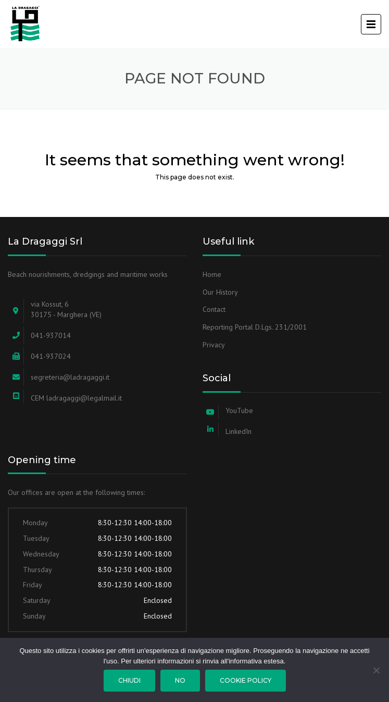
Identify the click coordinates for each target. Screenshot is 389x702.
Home (212, 274)
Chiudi (129, 680)
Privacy (214, 344)
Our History (220, 292)
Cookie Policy (245, 680)
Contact (214, 309)
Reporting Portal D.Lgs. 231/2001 (255, 327)
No (180, 680)
